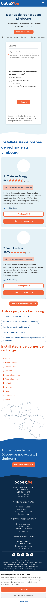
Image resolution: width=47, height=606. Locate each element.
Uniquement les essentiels (23, 595)
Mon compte (23, 531)
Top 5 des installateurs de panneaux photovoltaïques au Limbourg (23, 339)
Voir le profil (24, 214)
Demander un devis (24, 221)
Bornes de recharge (28, 37)
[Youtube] (22, 555)
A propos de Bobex (23, 507)
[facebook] (13, 555)
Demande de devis (23, 464)
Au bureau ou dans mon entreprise (21, 81)
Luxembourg (9, 396)
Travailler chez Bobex (24, 529)
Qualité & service (23, 509)
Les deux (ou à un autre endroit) (24, 86)
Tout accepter (23, 589)
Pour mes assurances (23, 546)
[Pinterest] (27, 555)
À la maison (17, 77)
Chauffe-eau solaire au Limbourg (15, 327)
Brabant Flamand (10, 363)
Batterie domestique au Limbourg (15, 317)
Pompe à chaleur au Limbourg (14, 332)
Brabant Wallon (9, 367)
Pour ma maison (12, 37)
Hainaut (7, 383)
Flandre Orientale (10, 379)
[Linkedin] (31, 555)
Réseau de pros (23, 548)
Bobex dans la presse (23, 512)
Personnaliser (24, 601)
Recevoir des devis (23, 32)
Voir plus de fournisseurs (24, 304)
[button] (43, 3)
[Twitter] (18, 555)
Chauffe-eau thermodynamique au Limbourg (20, 322)
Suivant (24, 102)
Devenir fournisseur (23, 524)
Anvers (6, 359)
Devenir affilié (24, 526)
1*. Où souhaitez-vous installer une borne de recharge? (23, 73)
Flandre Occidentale (11, 375)
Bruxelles (7, 371)
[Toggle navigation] (43, 3)
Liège (6, 391)
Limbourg (7, 387)
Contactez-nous (24, 514)
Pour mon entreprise (23, 544)
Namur (6, 400)
